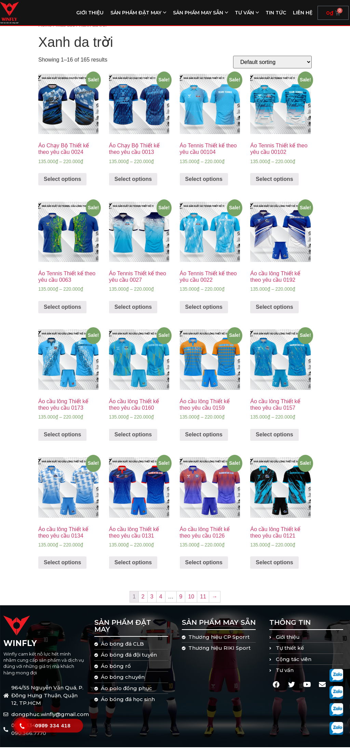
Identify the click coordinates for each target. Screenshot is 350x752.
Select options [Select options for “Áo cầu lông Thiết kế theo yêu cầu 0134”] (62, 567)
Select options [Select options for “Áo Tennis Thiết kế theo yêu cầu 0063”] (62, 312)
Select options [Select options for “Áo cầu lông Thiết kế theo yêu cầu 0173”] (62, 440)
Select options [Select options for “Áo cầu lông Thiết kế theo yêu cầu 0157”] (274, 440)
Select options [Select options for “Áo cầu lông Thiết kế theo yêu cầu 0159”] (204, 440)
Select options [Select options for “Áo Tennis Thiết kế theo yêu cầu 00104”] (204, 184)
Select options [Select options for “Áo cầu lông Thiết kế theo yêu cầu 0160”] (133, 440)
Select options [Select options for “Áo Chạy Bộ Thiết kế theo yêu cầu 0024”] (62, 184)
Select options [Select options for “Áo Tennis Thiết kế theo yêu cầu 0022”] (204, 312)
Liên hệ (302, 13)
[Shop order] (272, 67)
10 (191, 601)
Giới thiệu (90, 13)
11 (203, 601)
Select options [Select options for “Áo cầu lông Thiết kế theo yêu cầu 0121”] (274, 567)
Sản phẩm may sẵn (198, 13)
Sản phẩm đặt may (135, 13)
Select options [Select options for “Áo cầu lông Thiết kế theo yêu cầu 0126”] (204, 567)
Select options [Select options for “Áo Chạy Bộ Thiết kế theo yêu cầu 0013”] (133, 184)
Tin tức (276, 13)
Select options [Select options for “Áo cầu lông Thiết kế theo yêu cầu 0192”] (274, 312)
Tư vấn (244, 13)
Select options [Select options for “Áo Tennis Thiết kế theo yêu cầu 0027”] (133, 312)
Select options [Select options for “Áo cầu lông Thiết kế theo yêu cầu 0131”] (133, 567)
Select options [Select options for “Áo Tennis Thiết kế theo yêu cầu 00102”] (274, 184)
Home (45, 29)
